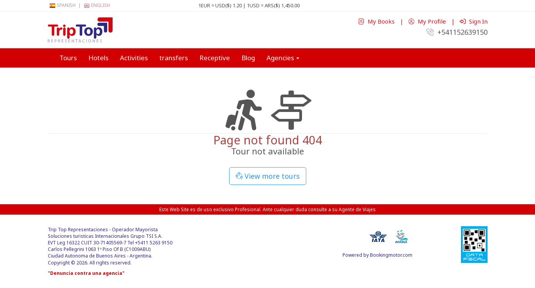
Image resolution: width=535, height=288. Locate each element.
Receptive (214, 57)
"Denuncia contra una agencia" (86, 273)
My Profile (427, 21)
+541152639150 (457, 32)
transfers (173, 57)
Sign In (474, 21)
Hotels (98, 57)
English (97, 5)
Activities (134, 57)
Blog (248, 57)
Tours (68, 57)
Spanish (62, 5)
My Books (377, 21)
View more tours (268, 176)
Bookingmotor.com (391, 255)
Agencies (283, 57)
